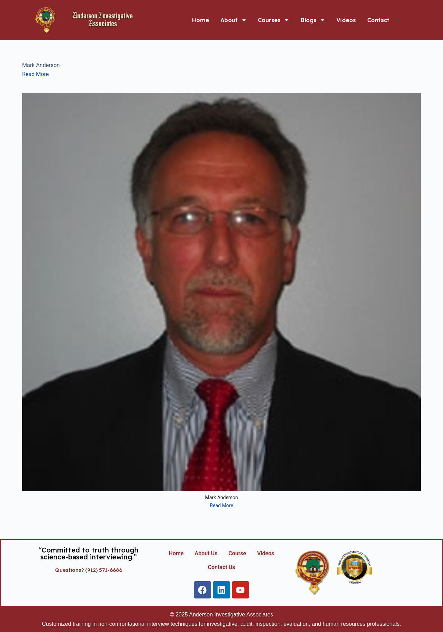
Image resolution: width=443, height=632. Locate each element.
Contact (378, 20)
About (233, 20)
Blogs (313, 20)
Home (200, 20)
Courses (273, 20)
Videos (346, 20)
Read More (35, 74)
